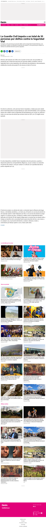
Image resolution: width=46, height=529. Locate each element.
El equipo (23, 520)
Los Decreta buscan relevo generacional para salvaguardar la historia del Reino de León (11, 441)
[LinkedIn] (12, 51)
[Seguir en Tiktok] (33, 514)
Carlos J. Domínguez (27, 361)
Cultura (12, 24)
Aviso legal (23, 524)
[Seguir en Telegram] (38, 513)
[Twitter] (10, 51)
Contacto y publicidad (23, 526)
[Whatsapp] (2, 51)
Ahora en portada (5, 284)
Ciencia (21, 24)
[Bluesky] (7, 51)
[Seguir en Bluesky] (33, 513)
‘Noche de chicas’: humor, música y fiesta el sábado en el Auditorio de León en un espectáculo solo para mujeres (34, 259)
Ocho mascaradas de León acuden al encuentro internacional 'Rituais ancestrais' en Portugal (34, 398)
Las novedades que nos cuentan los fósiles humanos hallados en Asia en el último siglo (11, 460)
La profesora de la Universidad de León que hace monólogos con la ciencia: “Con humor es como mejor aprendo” (34, 301)
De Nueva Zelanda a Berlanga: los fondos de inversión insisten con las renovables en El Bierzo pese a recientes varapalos (11, 358)
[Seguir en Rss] (36, 514)
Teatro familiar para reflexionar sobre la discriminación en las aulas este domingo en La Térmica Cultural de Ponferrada (34, 420)
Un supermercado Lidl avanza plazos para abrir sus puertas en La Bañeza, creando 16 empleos (34, 358)
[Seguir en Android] (33, 506)
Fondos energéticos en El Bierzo (21, 1)
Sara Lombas (3, 424)
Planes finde (32, 1)
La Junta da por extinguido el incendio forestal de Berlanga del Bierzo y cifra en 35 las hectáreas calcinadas (11, 320)
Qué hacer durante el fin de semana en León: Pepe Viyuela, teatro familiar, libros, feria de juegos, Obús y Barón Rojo (11, 339)
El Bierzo (31, 24)
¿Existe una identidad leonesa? (8, 277)
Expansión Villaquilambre (38, 1)
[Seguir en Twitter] (35, 513)
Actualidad (3, 24)
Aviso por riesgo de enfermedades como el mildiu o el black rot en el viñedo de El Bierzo (34, 479)
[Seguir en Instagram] (39, 513)
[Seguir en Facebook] (36, 513)
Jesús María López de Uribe (6, 303)
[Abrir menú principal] (44, 22)
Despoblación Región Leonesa (12, 1)
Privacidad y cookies (23, 522)
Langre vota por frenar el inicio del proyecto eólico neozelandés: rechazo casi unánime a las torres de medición (34, 339)
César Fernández (27, 303)
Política (8, 24)
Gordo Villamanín (28, 1)
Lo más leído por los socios (7, 243)
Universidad (26, 24)
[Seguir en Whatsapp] (35, 514)
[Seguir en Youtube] (41, 513)
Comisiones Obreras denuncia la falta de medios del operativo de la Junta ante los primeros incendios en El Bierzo (34, 320)
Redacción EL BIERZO (5, 322)
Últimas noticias (4, 404)
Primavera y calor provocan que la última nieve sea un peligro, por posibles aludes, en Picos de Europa (11, 398)
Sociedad (16, 24)
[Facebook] (4, 51)
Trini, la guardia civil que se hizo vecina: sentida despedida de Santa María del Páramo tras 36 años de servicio (10, 378)
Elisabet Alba (3, 361)
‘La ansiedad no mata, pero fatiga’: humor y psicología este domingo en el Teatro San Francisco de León (34, 279)
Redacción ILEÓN (4, 261)
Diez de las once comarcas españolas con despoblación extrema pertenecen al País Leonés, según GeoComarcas (11, 301)
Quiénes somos (23, 519)
